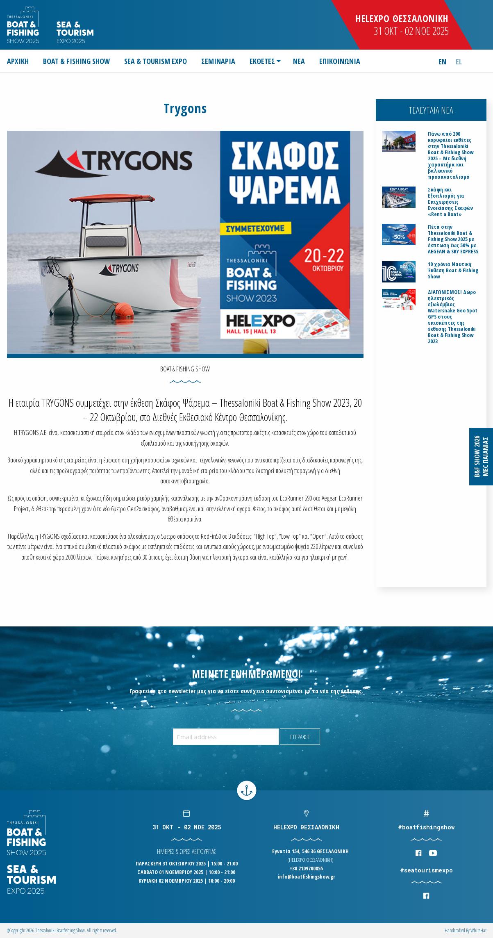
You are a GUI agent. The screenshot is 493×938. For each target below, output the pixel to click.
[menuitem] (21, 61)
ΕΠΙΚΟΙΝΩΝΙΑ (339, 61)
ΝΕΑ (299, 61)
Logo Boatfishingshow (23, 25)
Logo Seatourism (75, 32)
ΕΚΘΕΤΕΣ (262, 61)
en (442, 61)
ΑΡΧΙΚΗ (18, 61)
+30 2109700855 (306, 868)
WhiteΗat (478, 930)
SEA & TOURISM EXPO (155, 61)
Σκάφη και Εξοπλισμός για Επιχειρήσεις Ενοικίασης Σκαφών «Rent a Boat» (450, 202)
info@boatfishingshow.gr (306, 876)
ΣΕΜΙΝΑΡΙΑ (218, 61)
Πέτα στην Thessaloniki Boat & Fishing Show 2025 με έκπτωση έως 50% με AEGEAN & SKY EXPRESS (453, 239)
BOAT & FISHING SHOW (76, 61)
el (459, 61)
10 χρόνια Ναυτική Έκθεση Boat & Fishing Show (453, 270)
